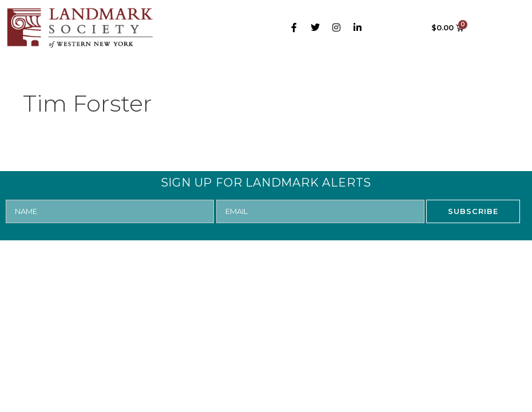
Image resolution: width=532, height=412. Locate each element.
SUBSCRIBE (473, 211)
